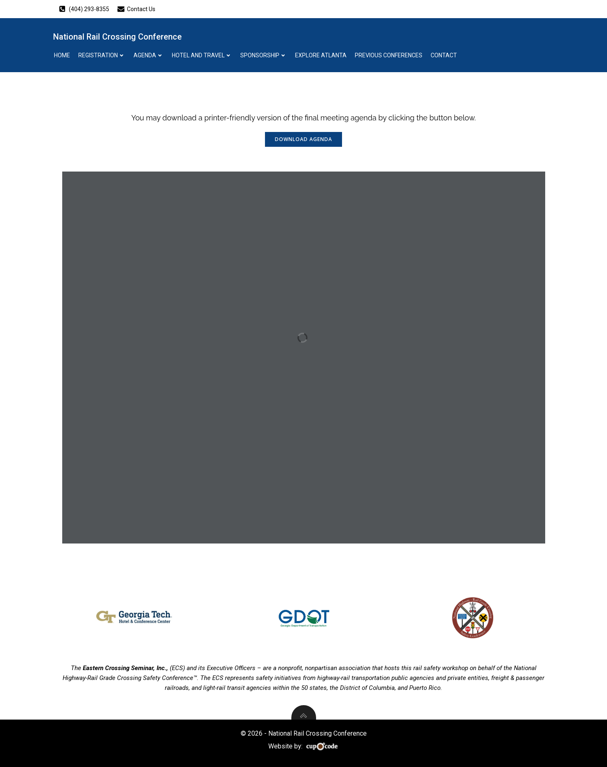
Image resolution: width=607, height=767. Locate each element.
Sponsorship (263, 55)
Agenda (149, 55)
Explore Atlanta (321, 55)
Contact (444, 55)
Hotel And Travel (202, 55)
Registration (101, 55)
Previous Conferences (388, 55)
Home (62, 55)
